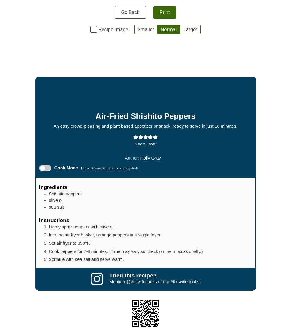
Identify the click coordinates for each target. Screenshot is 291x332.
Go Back (130, 12)
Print (165, 12)
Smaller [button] (146, 29)
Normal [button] (169, 29)
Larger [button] (190, 29)
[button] (135, 137)
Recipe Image (113, 29)
